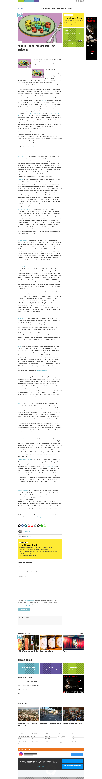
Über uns (70, 8)
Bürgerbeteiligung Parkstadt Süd (62, 737)
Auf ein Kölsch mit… (36, 741)
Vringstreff (21, 438)
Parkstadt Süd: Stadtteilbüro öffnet (72, 723)
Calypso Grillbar (22, 266)
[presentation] (28, 596)
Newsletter (63, 8)
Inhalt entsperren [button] (72, 761)
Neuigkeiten (47, 736)
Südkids (19, 743)
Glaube (33, 736)
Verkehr (60, 742)
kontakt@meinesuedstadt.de (24, 606)
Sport (73, 736)
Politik (42, 8)
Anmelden (80, 40)
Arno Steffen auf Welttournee (30, 681)
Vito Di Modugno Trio (35, 113)
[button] (19, 525)
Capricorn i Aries (22, 292)
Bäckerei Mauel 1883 (23, 490)
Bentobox (20, 179)
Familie (58, 8)
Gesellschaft (48, 8)
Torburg (65, 651)
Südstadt (74, 738)
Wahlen (73, 733)
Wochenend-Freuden (69, 43)
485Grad (20, 377)
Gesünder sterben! (27, 689)
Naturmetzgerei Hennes (24, 459)
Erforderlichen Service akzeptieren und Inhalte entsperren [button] (72, 766)
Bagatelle (20, 156)
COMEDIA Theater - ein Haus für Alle (28, 651)
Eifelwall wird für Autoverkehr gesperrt (50, 723)
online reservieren (42, 370)
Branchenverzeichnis (28, 668)
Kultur (53, 8)
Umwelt (60, 740)
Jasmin (32, 146)
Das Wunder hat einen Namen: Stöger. (31, 694)
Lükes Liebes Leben (35, 743)
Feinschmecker (49, 466)
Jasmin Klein (31, 53)
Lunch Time (28, 536)
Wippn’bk (20, 403)
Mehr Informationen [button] (40, 766)
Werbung (74, 741)
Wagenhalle (21, 318)
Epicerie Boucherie (23, 240)
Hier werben (74, 668)
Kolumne (33, 738)
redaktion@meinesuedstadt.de (43, 517)
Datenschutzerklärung (29, 600)
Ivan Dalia (43, 100)
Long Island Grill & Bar (24, 209)
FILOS (19, 346)
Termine (51, 668)
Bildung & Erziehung (23, 741)
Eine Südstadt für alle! (23, 736)
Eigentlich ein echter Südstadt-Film (31, 685)
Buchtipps (20, 733)
